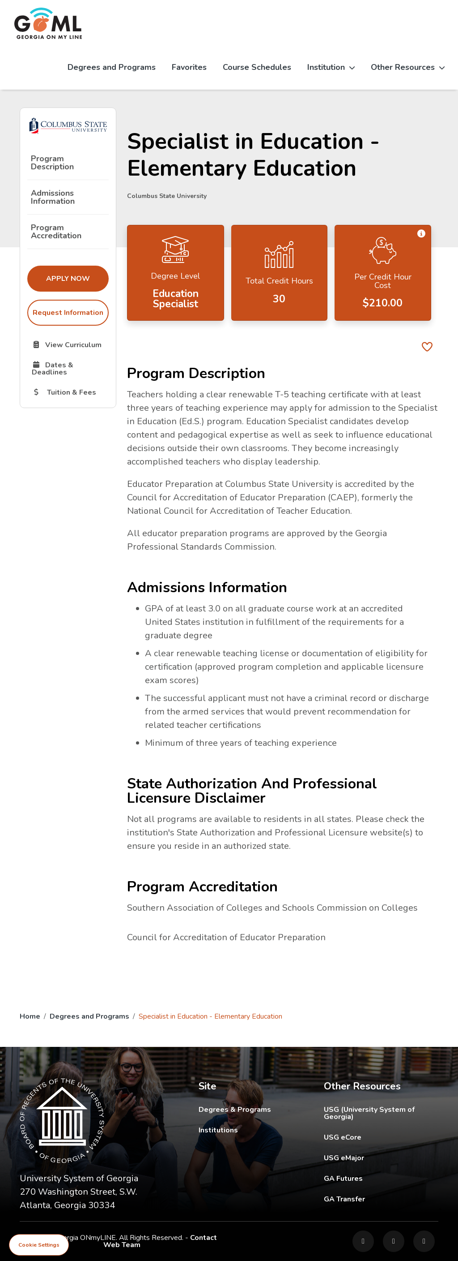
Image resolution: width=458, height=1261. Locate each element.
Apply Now (77, 278)
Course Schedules (257, 67)
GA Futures (381, 1178)
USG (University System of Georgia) (381, 1113)
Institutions (218, 1130)
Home (30, 1016)
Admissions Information (53, 197)
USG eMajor (381, 1158)
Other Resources (408, 67)
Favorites (189, 67)
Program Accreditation (56, 231)
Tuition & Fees (70, 392)
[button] (421, 234)
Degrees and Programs (112, 67)
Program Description (52, 162)
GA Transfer (381, 1199)
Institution (331, 67)
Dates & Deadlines (70, 368)
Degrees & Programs (235, 1110)
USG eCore (381, 1137)
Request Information (68, 313)
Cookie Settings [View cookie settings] (38, 1244)
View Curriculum (70, 344)
